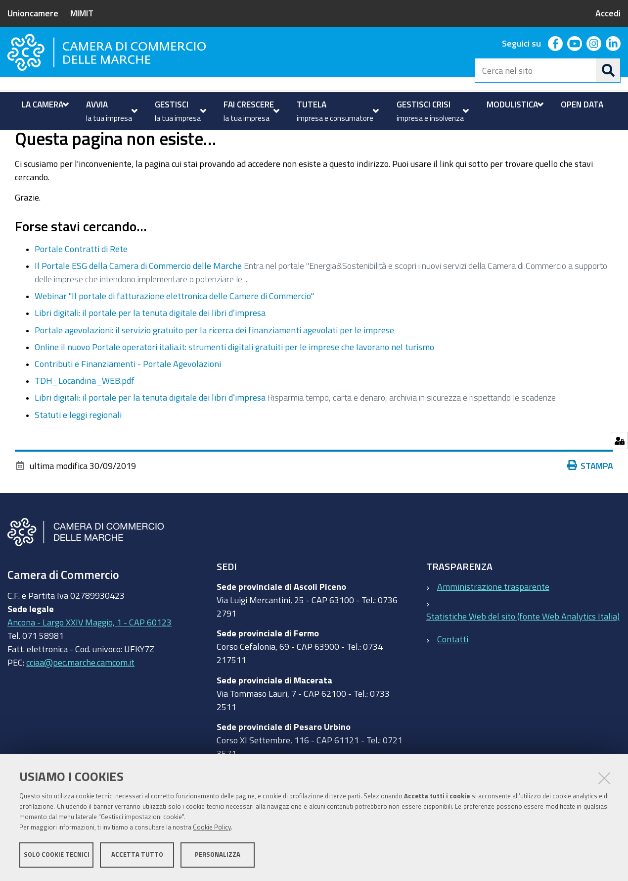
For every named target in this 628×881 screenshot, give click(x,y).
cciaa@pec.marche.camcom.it (80, 701)
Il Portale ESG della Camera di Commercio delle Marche (138, 305)
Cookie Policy (212, 828)
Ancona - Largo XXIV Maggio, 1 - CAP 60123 (89, 661)
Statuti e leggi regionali (78, 453)
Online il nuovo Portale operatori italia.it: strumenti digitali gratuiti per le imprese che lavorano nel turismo (234, 385)
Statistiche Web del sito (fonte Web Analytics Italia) (523, 655)
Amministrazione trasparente (493, 625)
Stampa (590, 504)
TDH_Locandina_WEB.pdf (85, 419)
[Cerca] (608, 70)
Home (13, 140)
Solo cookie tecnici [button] (57, 855)
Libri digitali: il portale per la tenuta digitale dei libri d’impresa (150, 352)
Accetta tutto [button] (137, 855)
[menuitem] (44, 104)
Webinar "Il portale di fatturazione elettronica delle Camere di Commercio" (174, 335)
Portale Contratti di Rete (81, 287)
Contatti (452, 678)
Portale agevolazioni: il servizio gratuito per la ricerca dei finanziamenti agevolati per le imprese (214, 368)
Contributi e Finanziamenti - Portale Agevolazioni (128, 402)
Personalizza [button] (217, 855)
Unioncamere (32, 12)
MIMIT (81, 12)
